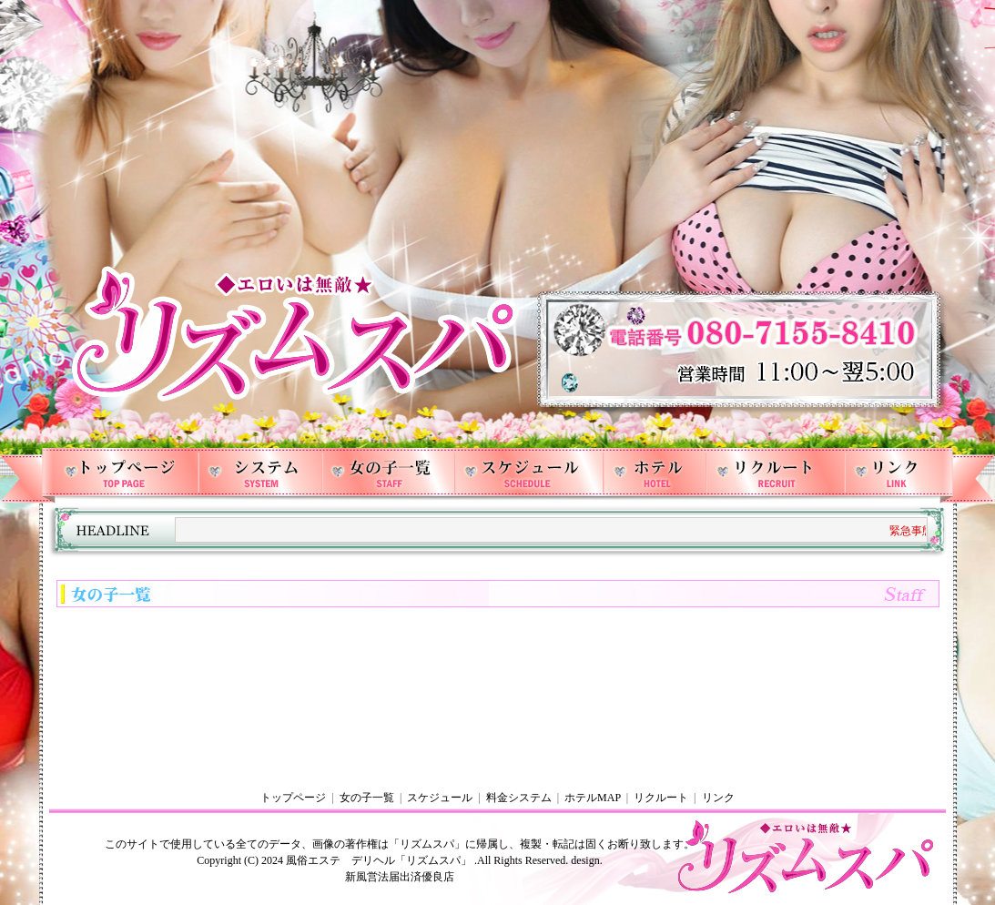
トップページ (293, 797)
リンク (718, 797)
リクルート (661, 797)
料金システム (519, 797)
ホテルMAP (592, 797)
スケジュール (439, 797)
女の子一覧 (367, 797)
